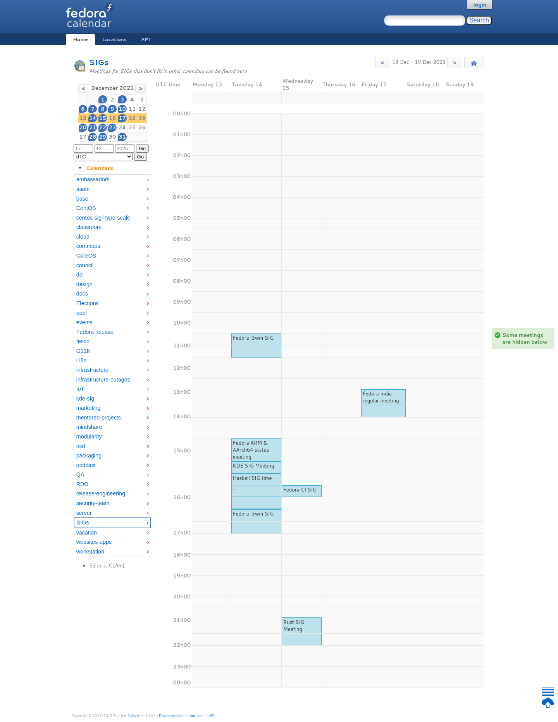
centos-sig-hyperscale (103, 218)
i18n (81, 360)
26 (142, 127)
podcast (86, 465)
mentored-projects (98, 417)
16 (112, 118)
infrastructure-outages (103, 379)
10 (122, 108)
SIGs (98, 62)
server (84, 513)
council (85, 265)
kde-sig (85, 398)
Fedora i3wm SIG (253, 337)
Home (80, 39)
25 (132, 127)
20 (83, 127)
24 (122, 127)
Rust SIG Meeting (294, 626)
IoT (80, 389)
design (84, 284)
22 (102, 127)
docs (82, 294)
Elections (87, 303)
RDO (82, 484)
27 (83, 136)
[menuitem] (112, 179)
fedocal (133, 715)
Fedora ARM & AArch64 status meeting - (250, 449)
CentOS (86, 208)
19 (142, 118)
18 (132, 118)
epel (81, 313)
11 (132, 108)
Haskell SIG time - (254, 477)
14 (92, 118)
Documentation (171, 715)
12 (142, 108)
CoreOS (86, 256)
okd (80, 446)
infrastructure (92, 370)
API (145, 39)
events (84, 322)
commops (88, 246)
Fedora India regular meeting (381, 397)
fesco (83, 341)
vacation (86, 532)
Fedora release (95, 332)
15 (102, 118)
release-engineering (100, 493)
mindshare (89, 427)
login (479, 4)
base (82, 199)
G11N (83, 351)
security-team (93, 503)
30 (112, 136)
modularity (89, 436)
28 (92, 136)
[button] (382, 62)
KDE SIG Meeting (253, 465)
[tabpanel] (112, 366)
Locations (114, 39)
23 (112, 127)
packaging (89, 455)
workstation (90, 551)
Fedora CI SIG (300, 489)
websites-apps (94, 542)
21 (92, 127)
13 (83, 118)
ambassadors (93, 179)
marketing (88, 408)
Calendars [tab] (95, 168)
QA (80, 474)
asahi (83, 189)
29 (102, 136)
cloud (83, 237)
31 (122, 136)
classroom (89, 227)
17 (122, 118)
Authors (196, 715)
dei (80, 275)
